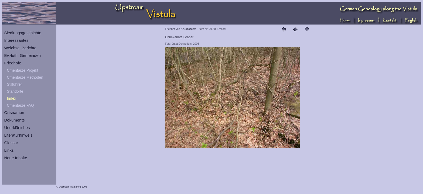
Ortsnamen (14, 112)
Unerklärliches (17, 127)
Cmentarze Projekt (22, 70)
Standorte (15, 91)
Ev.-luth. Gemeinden (22, 55)
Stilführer (14, 84)
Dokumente (14, 120)
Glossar (11, 142)
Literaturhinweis (18, 135)
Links (8, 150)
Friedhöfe (12, 63)
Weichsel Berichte (20, 48)
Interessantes (16, 40)
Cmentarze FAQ (20, 105)
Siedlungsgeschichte (22, 32)
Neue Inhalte (15, 157)
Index (11, 98)
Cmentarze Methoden (25, 77)
